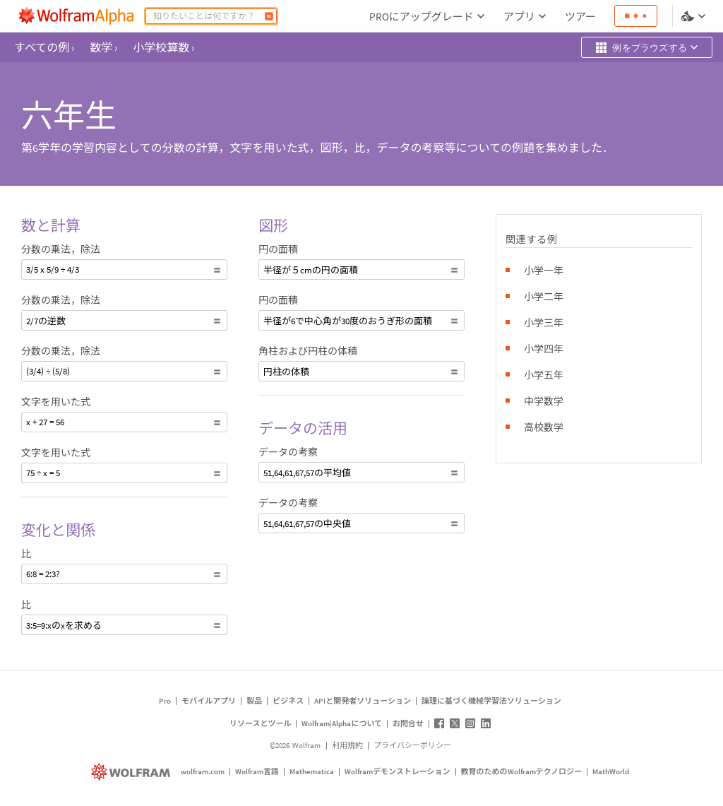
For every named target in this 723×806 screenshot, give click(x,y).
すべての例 (44, 47)
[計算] (269, 16)
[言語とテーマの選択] (695, 16)
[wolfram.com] (132, 772)
